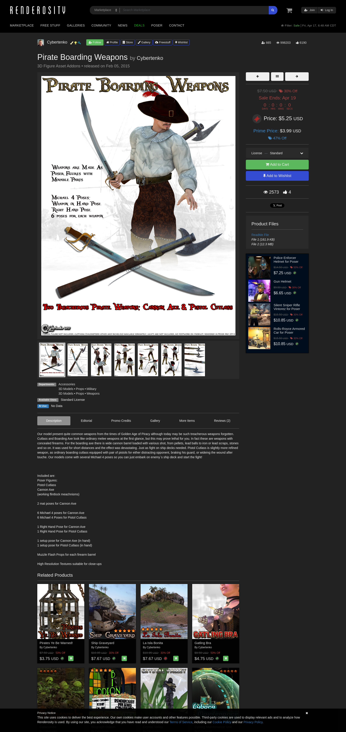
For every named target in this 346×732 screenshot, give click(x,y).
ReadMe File (260, 235)
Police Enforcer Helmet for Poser (286, 259)
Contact (176, 25)
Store (128, 42)
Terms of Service (180, 722)
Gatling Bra (203, 643)
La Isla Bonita (153, 643)
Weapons (93, 393)
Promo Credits (121, 420)
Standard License (73, 399)
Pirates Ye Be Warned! (56, 643)
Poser (156, 25)
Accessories (66, 384)
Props (80, 389)
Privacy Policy (252, 722)
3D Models (65, 389)
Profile (112, 42)
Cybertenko (150, 58)
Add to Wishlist (277, 176)
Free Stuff (50, 25)
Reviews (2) (222, 420)
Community (101, 25)
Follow (95, 42)
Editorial (86, 420)
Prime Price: (266, 130)
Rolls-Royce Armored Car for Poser (289, 330)
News (122, 25)
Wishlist (181, 42)
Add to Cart (277, 164)
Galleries (76, 25)
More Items (187, 420)
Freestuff (162, 42)
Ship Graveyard (102, 643)
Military (91, 389)
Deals (139, 25)
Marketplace (22, 25)
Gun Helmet (282, 281)
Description (54, 420)
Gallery (144, 42)
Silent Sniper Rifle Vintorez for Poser (287, 307)
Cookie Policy (221, 722)
